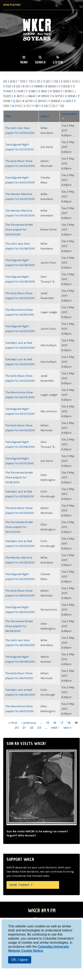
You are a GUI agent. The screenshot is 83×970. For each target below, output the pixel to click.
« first (13, 723)
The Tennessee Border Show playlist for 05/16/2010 (19, 477)
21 (24, 727)
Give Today (20, 885)
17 (61, 723)
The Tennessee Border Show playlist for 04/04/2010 (19, 229)
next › (55, 727)
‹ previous (28, 723)
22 (31, 727)
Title (8, 116)
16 (54, 723)
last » (67, 727)
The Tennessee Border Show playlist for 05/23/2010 (19, 526)
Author (44, 116)
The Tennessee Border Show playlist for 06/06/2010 (19, 626)
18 (69, 723)
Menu (24, 62)
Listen (58, 62)
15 (47, 723)
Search (40, 62)
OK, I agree (19, 959)
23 (39, 727)
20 (17, 727)
